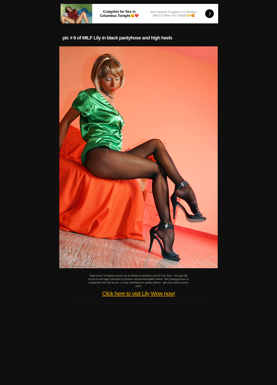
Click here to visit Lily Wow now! (138, 293)
